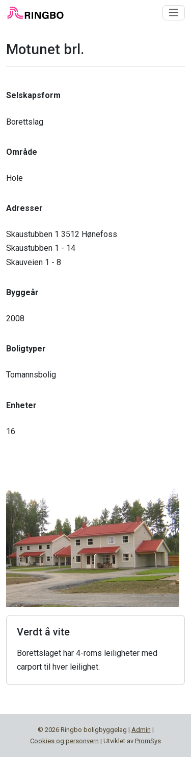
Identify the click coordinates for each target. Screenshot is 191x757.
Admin (141, 730)
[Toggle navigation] (173, 12)
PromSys (148, 741)
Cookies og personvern (64, 741)
